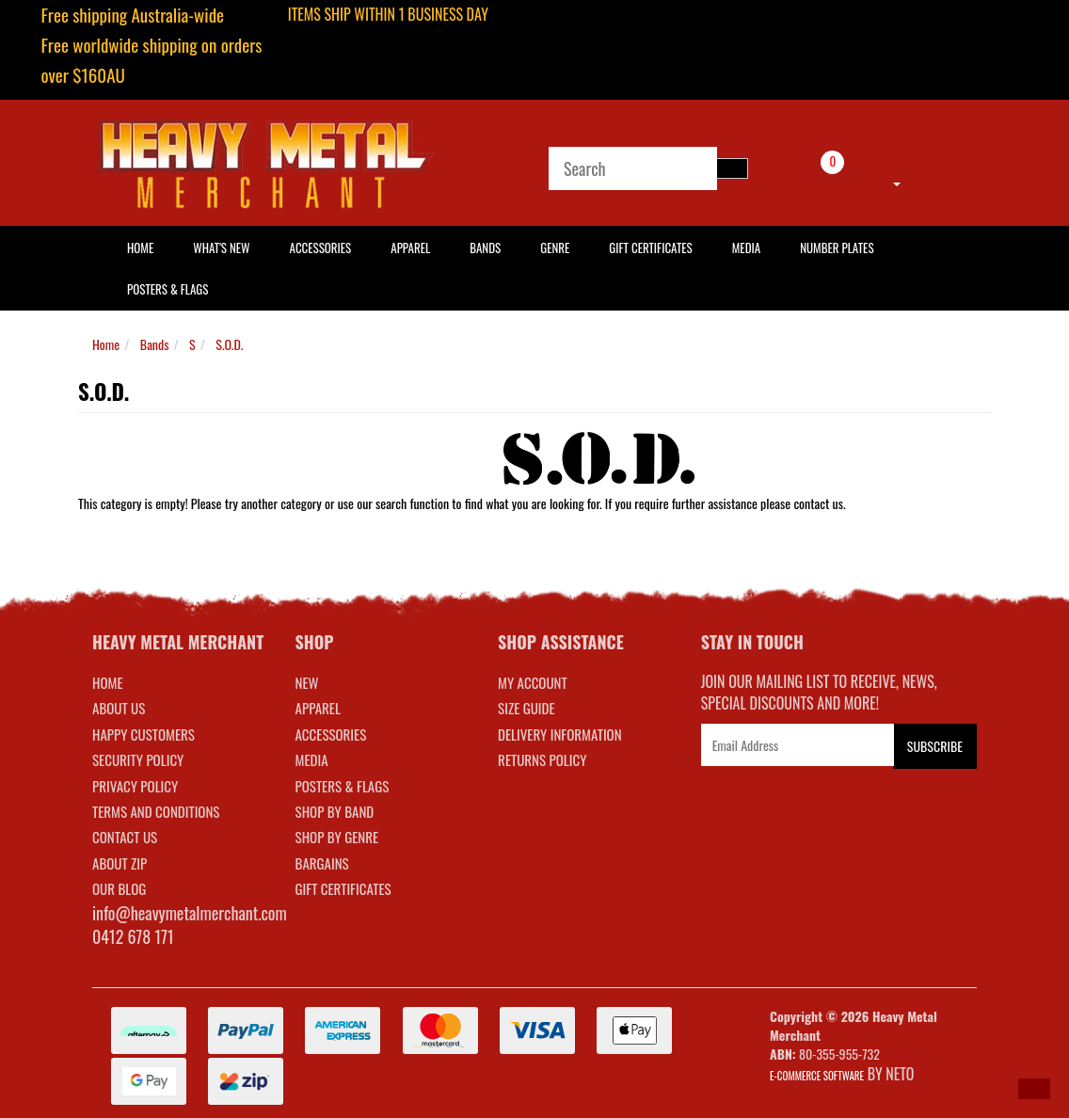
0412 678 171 (133, 936)
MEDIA (311, 759)
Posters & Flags (167, 289)
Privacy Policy (135, 785)
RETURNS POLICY (542, 759)
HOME (140, 247)
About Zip (119, 863)
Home (106, 344)
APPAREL (318, 707)
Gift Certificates (650, 247)
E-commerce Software (817, 1075)
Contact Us (124, 836)
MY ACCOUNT (532, 682)
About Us (118, 707)
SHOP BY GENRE (337, 836)
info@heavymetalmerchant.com (189, 913)
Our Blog (119, 888)
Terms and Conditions (155, 811)
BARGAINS (322, 863)
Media (746, 247)
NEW (307, 682)
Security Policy (137, 759)
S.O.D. (229, 344)
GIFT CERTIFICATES (343, 888)
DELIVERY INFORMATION (560, 734)
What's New (221, 247)
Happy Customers (143, 734)
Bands (485, 247)
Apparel (410, 247)
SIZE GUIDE (526, 707)
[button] (1034, 1088)
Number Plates (836, 247)
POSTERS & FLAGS (342, 785)
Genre (554, 247)
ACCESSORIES (331, 734)
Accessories (321, 247)
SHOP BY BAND (335, 811)
